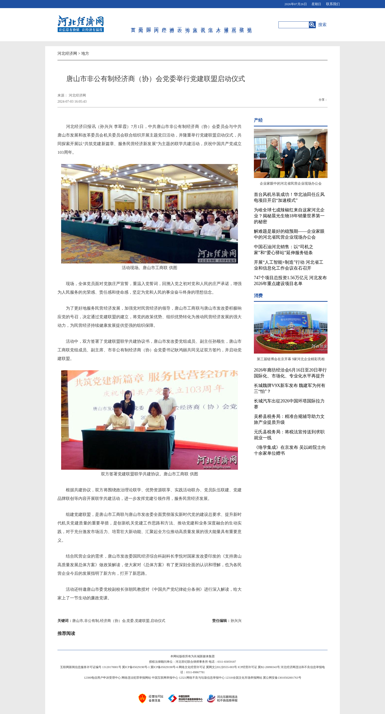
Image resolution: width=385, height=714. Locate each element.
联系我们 (333, 4)
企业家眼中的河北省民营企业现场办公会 (291, 183)
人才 (218, 25)
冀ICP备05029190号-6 (164, 667)
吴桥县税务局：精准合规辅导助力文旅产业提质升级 (289, 419)
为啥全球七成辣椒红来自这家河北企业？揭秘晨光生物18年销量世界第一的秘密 (289, 215)
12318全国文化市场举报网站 (243, 677)
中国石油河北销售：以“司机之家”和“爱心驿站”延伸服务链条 (283, 249)
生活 (210, 25)
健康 (226, 25)
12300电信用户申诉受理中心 (102, 677)
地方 (187, 25)
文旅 (195, 25)
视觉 (249, 25)
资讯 (203, 25)
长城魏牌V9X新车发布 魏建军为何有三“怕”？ (290, 388)
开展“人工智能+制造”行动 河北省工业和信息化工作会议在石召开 (288, 265)
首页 (133, 25)
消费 (171, 25)
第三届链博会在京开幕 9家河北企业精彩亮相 (291, 359)
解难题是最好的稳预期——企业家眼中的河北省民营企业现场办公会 (289, 234)
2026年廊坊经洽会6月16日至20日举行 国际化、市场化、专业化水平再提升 (290, 373)
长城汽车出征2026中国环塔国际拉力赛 (289, 403)
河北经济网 (67, 53)
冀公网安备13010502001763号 (282, 677)
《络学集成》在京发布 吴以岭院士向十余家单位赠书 (290, 450)
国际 (148, 25)
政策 (241, 25)
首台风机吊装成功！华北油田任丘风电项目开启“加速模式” (289, 197)
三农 (179, 25)
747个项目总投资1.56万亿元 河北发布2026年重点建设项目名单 (290, 280)
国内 (156, 25)
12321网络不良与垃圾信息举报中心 (202, 677)
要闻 (140, 25)
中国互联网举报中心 (165, 677)
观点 (233, 25)
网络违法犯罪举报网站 (136, 677)
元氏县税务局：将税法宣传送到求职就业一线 (289, 434)
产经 (164, 25)
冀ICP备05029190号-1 (136, 667)
